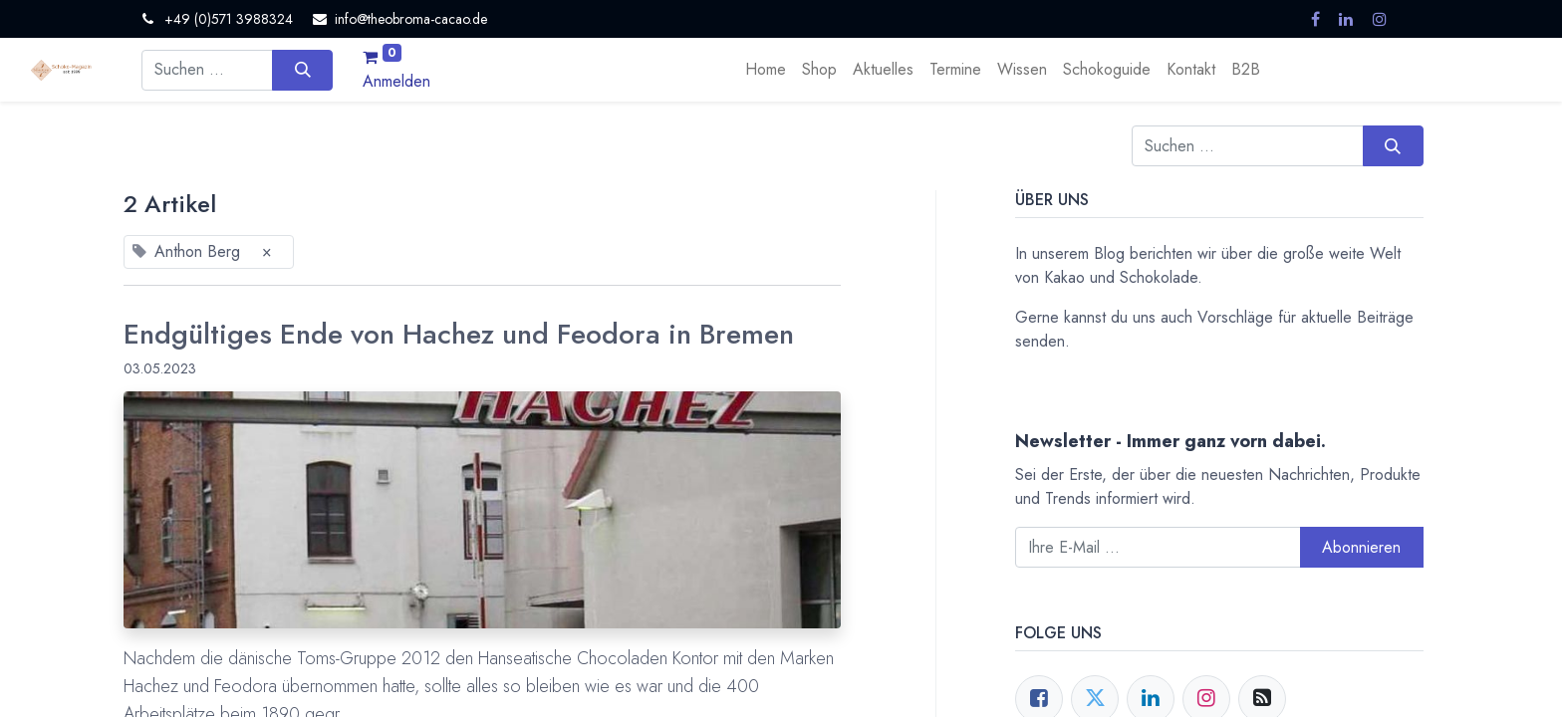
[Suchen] (302, 70)
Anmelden (396, 81)
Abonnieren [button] (1361, 547)
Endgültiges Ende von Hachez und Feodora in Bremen (459, 335)
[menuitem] (765, 70)
